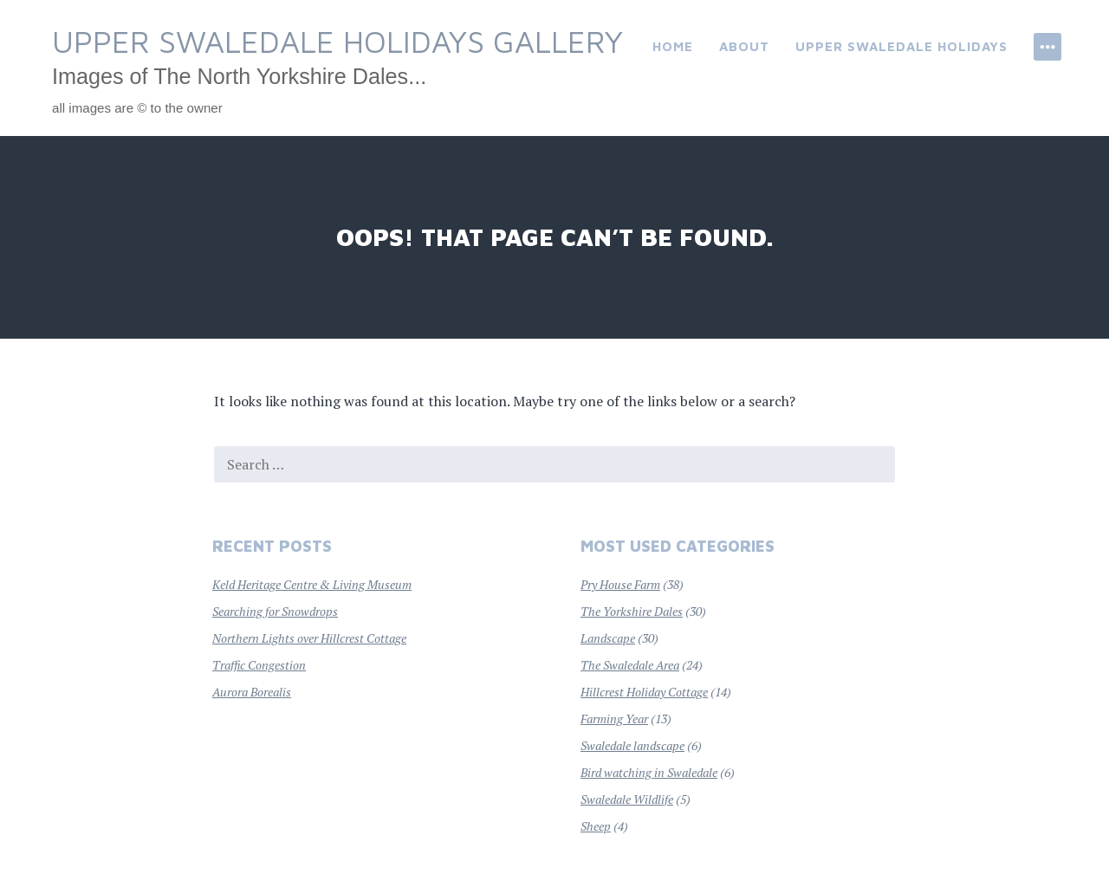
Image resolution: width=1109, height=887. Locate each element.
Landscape (607, 638)
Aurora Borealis (251, 691)
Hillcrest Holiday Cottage (644, 691)
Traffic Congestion (259, 665)
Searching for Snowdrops (275, 611)
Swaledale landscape (632, 745)
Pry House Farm (620, 584)
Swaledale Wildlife (626, 799)
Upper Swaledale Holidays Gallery (337, 41)
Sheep (595, 826)
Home (672, 46)
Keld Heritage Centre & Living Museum (312, 584)
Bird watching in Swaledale (648, 772)
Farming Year (614, 718)
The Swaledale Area (629, 665)
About (744, 46)
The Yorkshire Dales (631, 611)
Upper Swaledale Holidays (901, 46)
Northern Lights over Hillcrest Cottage (309, 638)
